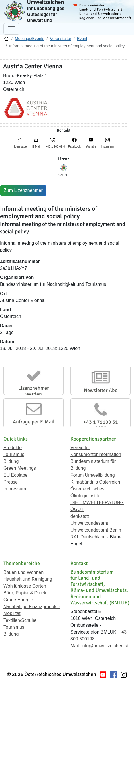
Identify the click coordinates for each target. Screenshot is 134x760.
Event (82, 38)
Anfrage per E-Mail (33, 422)
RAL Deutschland (88, 536)
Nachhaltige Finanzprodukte (31, 606)
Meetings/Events (29, 38)
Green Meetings (19, 468)
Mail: (75, 645)
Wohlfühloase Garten (24, 586)
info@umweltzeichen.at (105, 645)
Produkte (12, 447)
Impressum (14, 488)
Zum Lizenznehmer (23, 190)
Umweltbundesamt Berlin (95, 530)
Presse (10, 482)
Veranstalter (60, 38)
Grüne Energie (18, 599)
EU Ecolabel (16, 475)
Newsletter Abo (100, 390)
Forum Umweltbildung (92, 475)
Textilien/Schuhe (20, 620)
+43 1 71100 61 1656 (100, 425)
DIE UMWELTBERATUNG (97, 502)
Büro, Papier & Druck (24, 592)
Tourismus (13, 454)
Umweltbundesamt (89, 523)
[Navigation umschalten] (11, 29)
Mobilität (12, 613)
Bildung (11, 461)
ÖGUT (77, 509)
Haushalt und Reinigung (27, 579)
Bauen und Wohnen (23, 572)
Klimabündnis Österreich (95, 482)
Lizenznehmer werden (33, 391)
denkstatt (79, 516)
